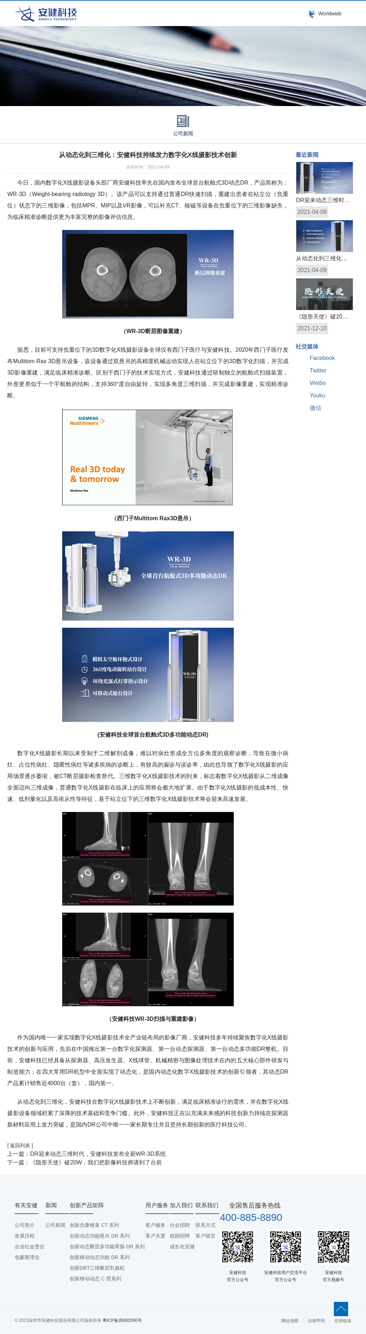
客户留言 (206, 1236)
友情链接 (342, 1320)
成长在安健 (182, 1246)
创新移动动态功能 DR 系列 (100, 1257)
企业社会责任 (30, 1246)
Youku (318, 395)
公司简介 (25, 1225)
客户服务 (155, 1225)
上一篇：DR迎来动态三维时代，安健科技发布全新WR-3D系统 (86, 1154)
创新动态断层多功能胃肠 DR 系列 (107, 1246)
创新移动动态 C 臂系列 (95, 1279)
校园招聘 (180, 1236)
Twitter (318, 370)
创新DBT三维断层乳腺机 (97, 1268)
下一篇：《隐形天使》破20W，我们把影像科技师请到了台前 (84, 1162)
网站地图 (289, 1320)
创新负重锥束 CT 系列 (94, 1225)
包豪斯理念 (27, 1257)
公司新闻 (183, 123)
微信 (315, 408)
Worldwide (329, 13)
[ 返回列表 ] (20, 1145)
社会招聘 (180, 1225)
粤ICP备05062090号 (122, 1320)
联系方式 (206, 1225)
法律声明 (316, 1320)
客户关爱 (155, 1236)
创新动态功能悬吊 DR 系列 (100, 1236)
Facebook (322, 358)
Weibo (318, 383)
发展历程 (25, 1236)
